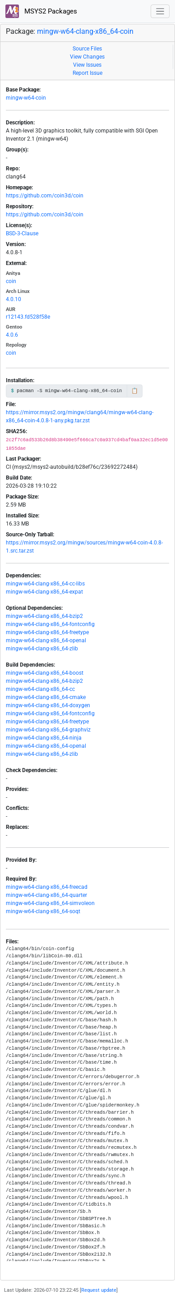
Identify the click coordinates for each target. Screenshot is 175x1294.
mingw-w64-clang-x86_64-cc (40, 689)
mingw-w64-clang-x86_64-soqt (43, 911)
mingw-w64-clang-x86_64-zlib (42, 648)
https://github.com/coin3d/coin (44, 195)
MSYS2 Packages (41, 11)
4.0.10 (13, 299)
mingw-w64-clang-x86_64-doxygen (48, 705)
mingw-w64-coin (26, 98)
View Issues (87, 65)
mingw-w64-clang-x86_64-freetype (47, 632)
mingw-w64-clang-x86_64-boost (44, 673)
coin (11, 281)
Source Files (87, 49)
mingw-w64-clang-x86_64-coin (85, 31)
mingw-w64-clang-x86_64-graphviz (48, 730)
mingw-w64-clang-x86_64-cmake (46, 697)
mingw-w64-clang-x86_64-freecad (47, 887)
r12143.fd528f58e (28, 317)
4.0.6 (12, 335)
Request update (98, 1290)
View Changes (87, 57)
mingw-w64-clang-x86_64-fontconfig (50, 624)
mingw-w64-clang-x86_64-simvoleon (50, 903)
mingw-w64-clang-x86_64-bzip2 (44, 616)
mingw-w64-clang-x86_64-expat (44, 592)
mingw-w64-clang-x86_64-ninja (44, 738)
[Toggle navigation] (160, 11)
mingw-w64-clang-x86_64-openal (46, 640)
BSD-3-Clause (22, 233)
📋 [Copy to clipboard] (134, 391)
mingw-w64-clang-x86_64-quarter (46, 895)
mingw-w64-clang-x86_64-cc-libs (45, 584)
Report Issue (87, 73)
